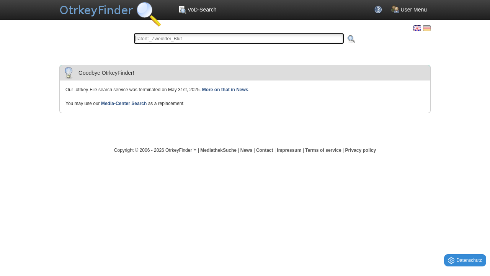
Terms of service (323, 150)
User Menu (409, 9)
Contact (264, 150)
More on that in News (225, 89)
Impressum (289, 150)
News (246, 150)
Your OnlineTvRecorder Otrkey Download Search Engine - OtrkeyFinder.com (110, 11)
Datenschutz (465, 260)
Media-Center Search (124, 103)
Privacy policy (360, 150)
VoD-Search (197, 9)
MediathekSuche (218, 150)
